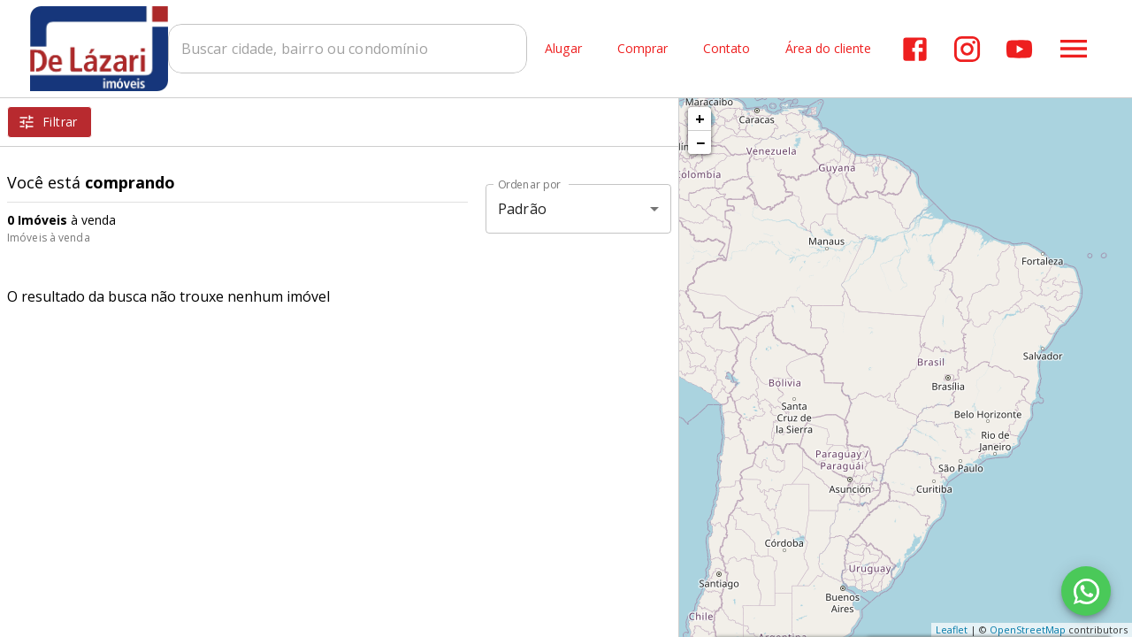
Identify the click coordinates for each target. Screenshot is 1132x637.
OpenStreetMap (1028, 629)
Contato (726, 49)
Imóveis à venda (48, 237)
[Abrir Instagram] (967, 49)
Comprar (642, 49)
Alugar (563, 49)
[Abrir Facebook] (914, 49)
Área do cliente (828, 49)
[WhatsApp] (1086, 591)
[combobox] (350, 48)
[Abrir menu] (1073, 48)
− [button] (700, 142)
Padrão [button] (522, 209)
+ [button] (700, 118)
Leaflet (952, 629)
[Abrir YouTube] (1019, 49)
